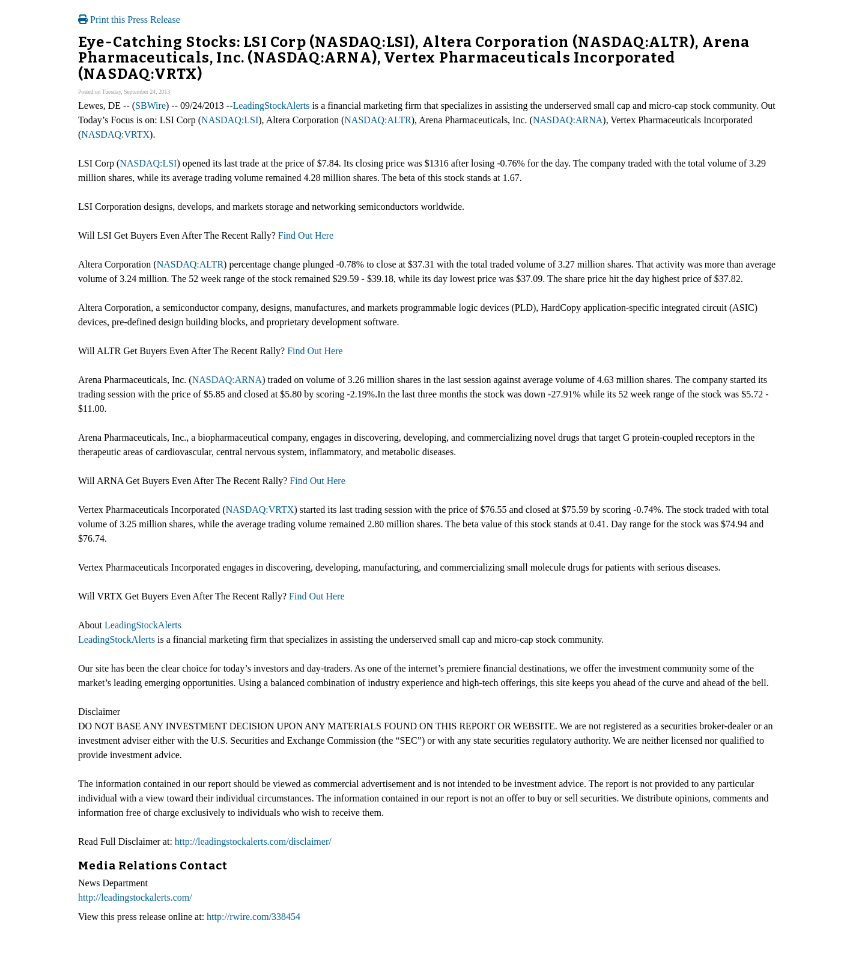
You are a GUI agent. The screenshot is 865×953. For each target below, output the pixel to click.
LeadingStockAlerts (271, 105)
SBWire (150, 105)
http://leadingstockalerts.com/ (135, 897)
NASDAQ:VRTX (115, 134)
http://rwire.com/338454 (253, 917)
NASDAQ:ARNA (567, 120)
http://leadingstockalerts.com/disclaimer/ (253, 841)
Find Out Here (305, 235)
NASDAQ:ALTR (377, 120)
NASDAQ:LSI (229, 120)
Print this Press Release (129, 19)
